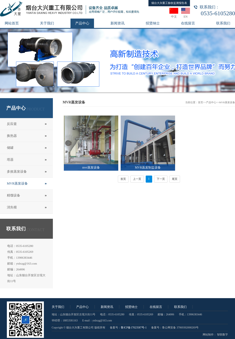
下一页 (161, 179)
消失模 (12, 207)
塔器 (10, 159)
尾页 (174, 179)
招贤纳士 (131, 307)
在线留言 (156, 307)
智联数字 (222, 334)
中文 (174, 16)
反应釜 (12, 124)
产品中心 (211, 102)
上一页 (137, 179)
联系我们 (180, 307)
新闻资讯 (107, 307)
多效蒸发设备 (17, 171)
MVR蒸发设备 (17, 183)
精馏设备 (13, 195)
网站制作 (208, 334)
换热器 (12, 136)
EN (186, 16)
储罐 (10, 148)
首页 (200, 102)
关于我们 (58, 307)
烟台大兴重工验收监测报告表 (169, 3)
